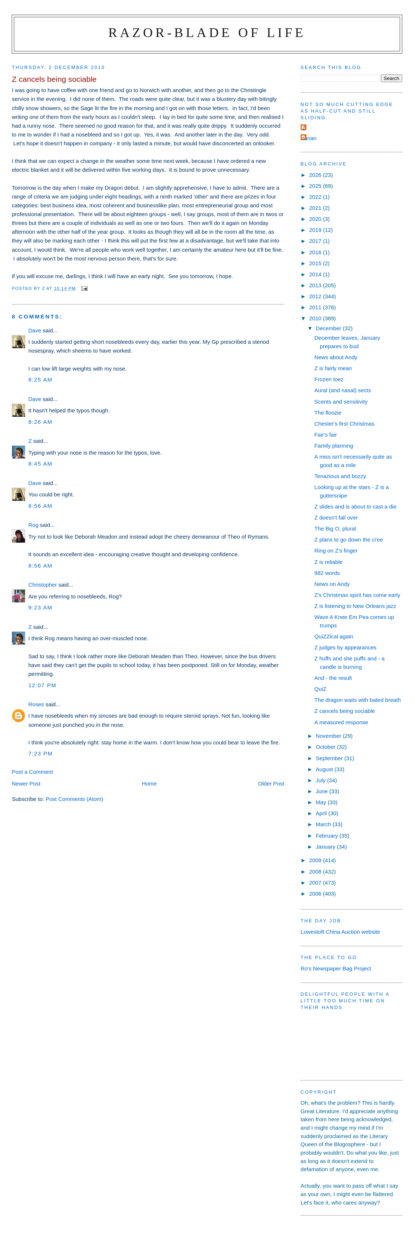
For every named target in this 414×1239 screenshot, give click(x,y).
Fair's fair (326, 434)
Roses (36, 704)
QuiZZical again (334, 636)
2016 (316, 252)
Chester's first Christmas (345, 423)
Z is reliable (329, 562)
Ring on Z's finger (336, 550)
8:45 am (40, 463)
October (326, 747)
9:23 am (40, 607)
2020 (316, 219)
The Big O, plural (335, 528)
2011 (316, 307)
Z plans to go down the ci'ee (349, 539)
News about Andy (336, 357)
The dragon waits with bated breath (358, 700)
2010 (316, 318)
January (326, 846)
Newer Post (26, 783)
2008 (316, 871)
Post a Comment (32, 772)
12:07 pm (42, 685)
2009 (316, 860)
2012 (316, 296)
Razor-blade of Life (207, 32)
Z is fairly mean (333, 368)
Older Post (271, 783)
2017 (316, 241)
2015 (316, 263)
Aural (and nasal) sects (343, 390)
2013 (316, 285)
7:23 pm (40, 753)
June (322, 791)
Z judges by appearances (346, 647)
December (329, 328)
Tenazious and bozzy (340, 476)
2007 (316, 882)
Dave (34, 330)
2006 (316, 893)
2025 (316, 186)
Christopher (42, 585)
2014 (316, 274)
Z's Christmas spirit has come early (357, 595)
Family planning (334, 445)
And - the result (333, 678)
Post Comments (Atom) (74, 799)
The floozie (328, 412)
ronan (309, 138)
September (330, 758)
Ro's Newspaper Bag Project (336, 968)
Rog (33, 525)
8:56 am (40, 506)
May (322, 802)
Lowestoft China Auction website (340, 932)
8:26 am (40, 422)
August (325, 769)
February (327, 835)
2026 (316, 175)
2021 (316, 208)
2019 (316, 230)
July (321, 780)
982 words (327, 573)
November (329, 736)
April (322, 813)
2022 (316, 197)
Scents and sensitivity (341, 401)
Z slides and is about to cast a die (356, 506)
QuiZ (321, 689)
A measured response (341, 722)
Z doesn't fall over (336, 517)
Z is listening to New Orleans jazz (355, 606)
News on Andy (332, 584)
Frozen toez (329, 379)
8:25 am (40, 379)
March (324, 824)
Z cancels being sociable (345, 711)
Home (149, 783)
